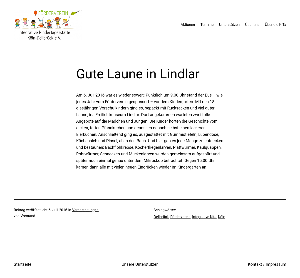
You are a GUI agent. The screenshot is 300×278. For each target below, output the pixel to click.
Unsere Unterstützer (139, 264)
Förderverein (180, 217)
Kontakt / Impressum (267, 264)
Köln (221, 217)
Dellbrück (161, 217)
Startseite (22, 264)
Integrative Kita (204, 217)
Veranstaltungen (85, 210)
